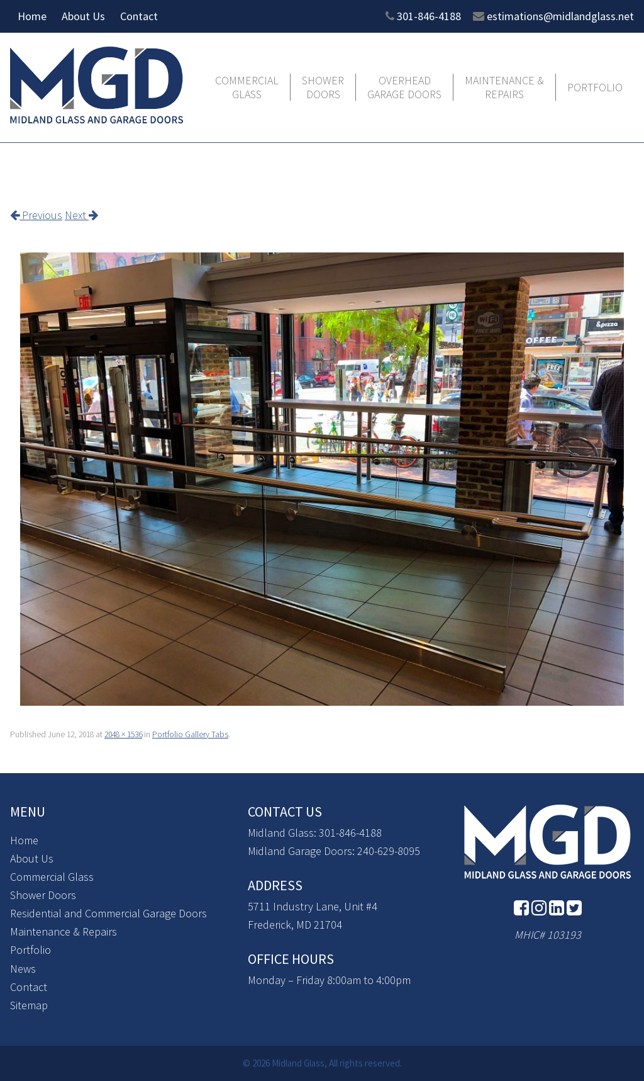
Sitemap (29, 1005)
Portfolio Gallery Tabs (190, 734)
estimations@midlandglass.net (560, 16)
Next (81, 215)
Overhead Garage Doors (404, 87)
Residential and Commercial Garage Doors (108, 913)
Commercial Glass (247, 87)
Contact (139, 16)
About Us (83, 16)
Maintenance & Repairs (504, 87)
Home (32, 16)
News (23, 968)
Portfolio (595, 87)
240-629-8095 (388, 851)
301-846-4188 (429, 16)
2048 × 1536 (123, 734)
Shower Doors (323, 87)
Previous (36, 215)
